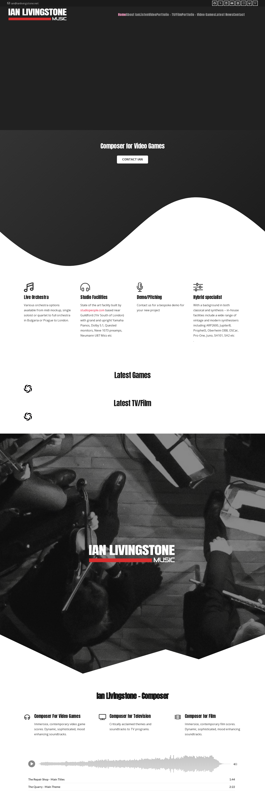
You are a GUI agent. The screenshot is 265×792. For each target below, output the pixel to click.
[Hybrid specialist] (217, 287)
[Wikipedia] (255, 3)
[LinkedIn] (226, 3)
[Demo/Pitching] (161, 287)
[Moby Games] (249, 3)
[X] (220, 3)
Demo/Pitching (149, 297)
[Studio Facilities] (104, 287)
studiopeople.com (92, 310)
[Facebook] (214, 3)
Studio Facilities (94, 297)
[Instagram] (243, 3)
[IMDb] (237, 3)
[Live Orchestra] (48, 287)
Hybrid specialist (207, 297)
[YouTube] (232, 3)
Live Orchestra (36, 297)
